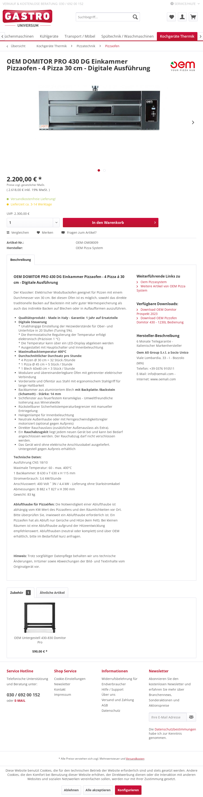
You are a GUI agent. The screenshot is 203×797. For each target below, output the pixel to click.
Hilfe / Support (112, 689)
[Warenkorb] (193, 16)
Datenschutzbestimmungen (175, 729)
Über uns (108, 694)
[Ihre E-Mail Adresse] (168, 717)
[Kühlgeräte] (49, 36)
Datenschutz (111, 710)
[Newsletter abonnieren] (191, 717)
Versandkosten (135, 758)
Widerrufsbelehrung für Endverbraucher (119, 681)
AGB (105, 705)
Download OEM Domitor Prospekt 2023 (156, 311)
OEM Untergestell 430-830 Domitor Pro (40, 640)
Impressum (62, 694)
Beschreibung (20, 260)
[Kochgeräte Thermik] (177, 36)
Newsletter (62, 684)
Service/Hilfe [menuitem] (183, 4)
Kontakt (60, 689)
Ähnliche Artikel (52, 592)
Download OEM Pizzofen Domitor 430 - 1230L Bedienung (160, 320)
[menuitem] (108, 16)
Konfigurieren (128, 790)
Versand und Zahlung (118, 700)
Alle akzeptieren (98, 790)
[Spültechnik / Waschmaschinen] (127, 36)
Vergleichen (18, 232)
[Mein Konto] (182, 16)
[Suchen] (135, 16)
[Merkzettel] (171, 16)
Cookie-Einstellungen (70, 679)
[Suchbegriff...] (108, 16)
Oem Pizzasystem (152, 282)
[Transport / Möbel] (80, 36)
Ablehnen (71, 790)
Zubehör (20, 592)
